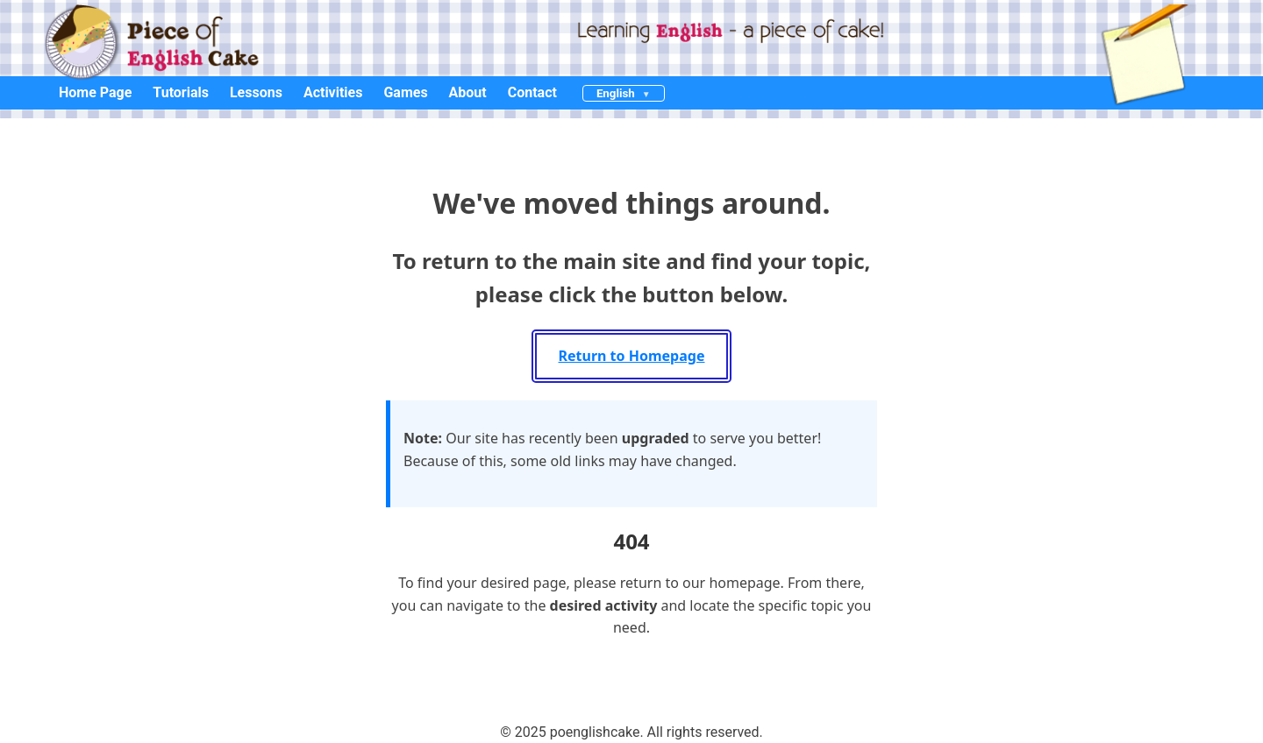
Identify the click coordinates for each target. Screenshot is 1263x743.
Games (405, 92)
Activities (333, 92)
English (615, 93)
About (468, 92)
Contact (532, 92)
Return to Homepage (632, 355)
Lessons (256, 92)
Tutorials (181, 92)
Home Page (95, 92)
